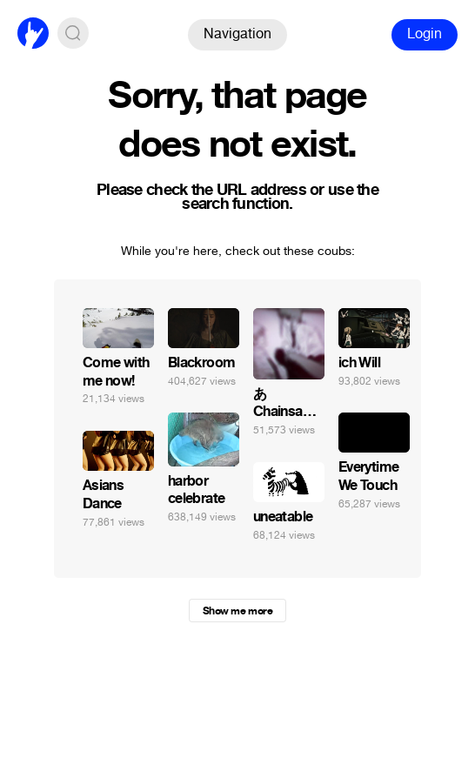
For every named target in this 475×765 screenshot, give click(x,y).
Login (424, 33)
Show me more (237, 611)
